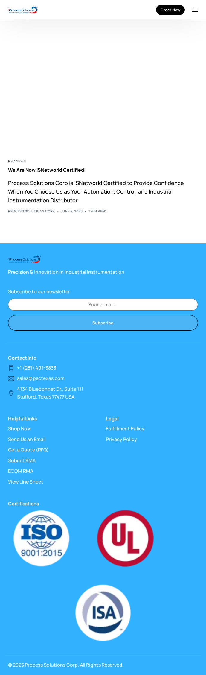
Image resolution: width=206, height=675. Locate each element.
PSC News (17, 161)
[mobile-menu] (194, 9)
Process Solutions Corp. (31, 211)
